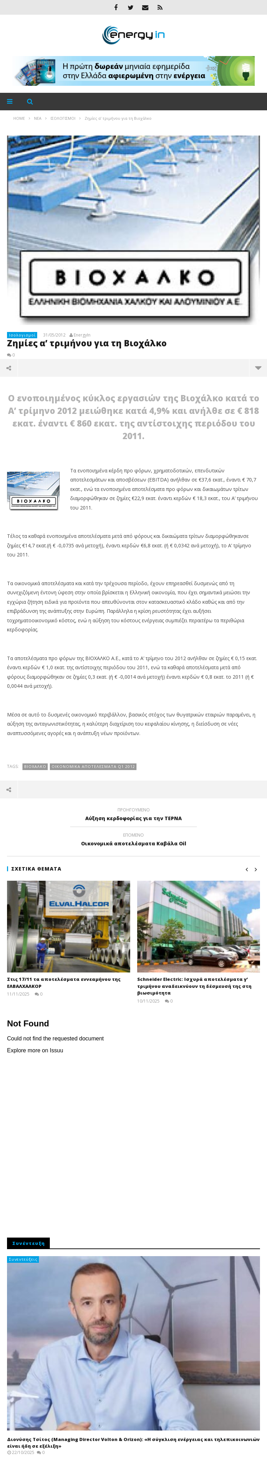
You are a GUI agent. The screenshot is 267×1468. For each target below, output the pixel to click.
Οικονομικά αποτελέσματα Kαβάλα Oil (133, 840)
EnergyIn (82, 335)
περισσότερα (258, 368)
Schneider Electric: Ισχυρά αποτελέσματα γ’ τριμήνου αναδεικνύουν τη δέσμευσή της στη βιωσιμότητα (194, 986)
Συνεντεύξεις (23, 1259)
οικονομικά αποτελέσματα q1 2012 (93, 766)
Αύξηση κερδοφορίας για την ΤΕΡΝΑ (133, 815)
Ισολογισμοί (22, 335)
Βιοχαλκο (35, 766)
